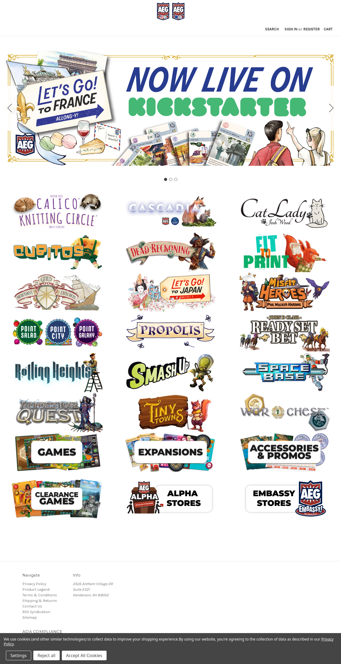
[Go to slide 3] (10, 108)
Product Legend (36, 589)
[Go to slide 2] (331, 108)
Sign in (291, 29)
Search (272, 29)
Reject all (46, 655)
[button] (57, 212)
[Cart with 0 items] (328, 29)
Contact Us (32, 606)
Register (311, 29)
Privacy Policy (34, 584)
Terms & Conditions (39, 595)
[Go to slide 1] (165, 179)
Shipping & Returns (39, 600)
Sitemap (29, 617)
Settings (18, 655)
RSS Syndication (36, 612)
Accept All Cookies (84, 655)
